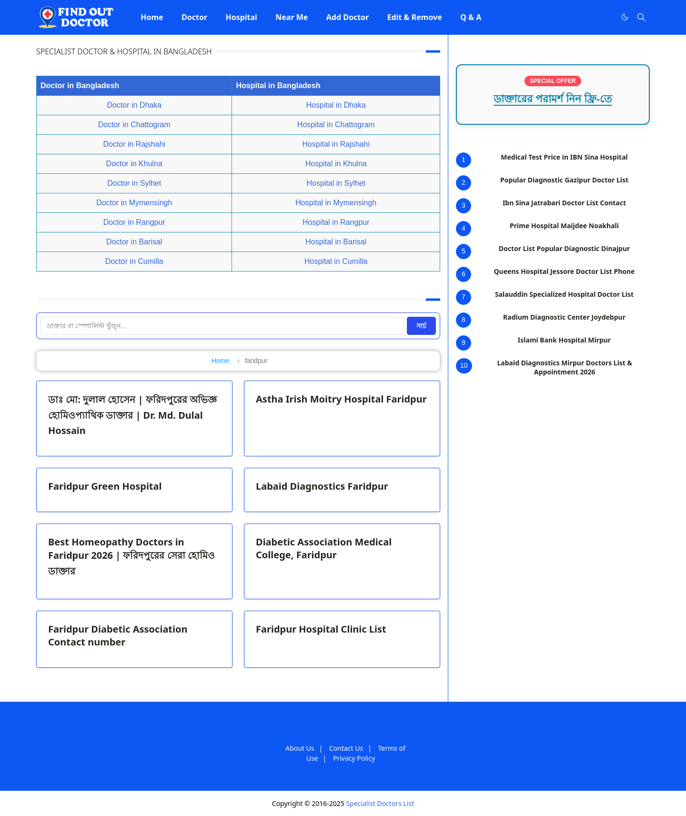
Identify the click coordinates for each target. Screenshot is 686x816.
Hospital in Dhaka (336, 105)
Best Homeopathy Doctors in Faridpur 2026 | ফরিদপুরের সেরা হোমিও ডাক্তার (131, 556)
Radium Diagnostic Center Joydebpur (564, 317)
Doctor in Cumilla (134, 261)
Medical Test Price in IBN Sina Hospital (564, 156)
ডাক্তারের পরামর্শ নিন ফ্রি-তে (553, 99)
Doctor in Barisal (134, 242)
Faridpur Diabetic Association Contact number (118, 635)
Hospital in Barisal (335, 242)
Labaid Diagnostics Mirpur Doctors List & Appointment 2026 (565, 367)
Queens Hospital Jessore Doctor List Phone (564, 271)
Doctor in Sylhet (134, 183)
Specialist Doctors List (380, 803)
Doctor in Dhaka (134, 105)
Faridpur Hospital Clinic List (321, 629)
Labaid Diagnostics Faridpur (322, 486)
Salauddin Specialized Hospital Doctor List (564, 294)
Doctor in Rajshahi (134, 144)
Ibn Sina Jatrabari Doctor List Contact (564, 202)
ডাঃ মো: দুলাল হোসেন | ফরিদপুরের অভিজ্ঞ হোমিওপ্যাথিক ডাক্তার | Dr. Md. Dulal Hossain (132, 415)
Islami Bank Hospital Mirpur (564, 339)
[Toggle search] (641, 17)
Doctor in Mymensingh (134, 203)
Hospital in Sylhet (335, 183)
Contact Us (346, 748)
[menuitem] (151, 17)
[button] (151, 17)
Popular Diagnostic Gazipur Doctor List (564, 179)
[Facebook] (605, 17)
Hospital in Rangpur (336, 222)
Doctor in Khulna (134, 164)
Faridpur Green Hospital (104, 486)
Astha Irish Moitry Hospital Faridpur (341, 399)
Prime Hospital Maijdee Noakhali (564, 225)
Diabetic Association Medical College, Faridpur (324, 548)
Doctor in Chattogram (134, 125)
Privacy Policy (354, 758)
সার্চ (421, 326)
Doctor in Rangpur (134, 222)
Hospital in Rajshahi (336, 144)
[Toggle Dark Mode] (625, 17)
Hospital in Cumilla (336, 261)
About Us (299, 748)
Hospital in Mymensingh (335, 203)
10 (464, 365)
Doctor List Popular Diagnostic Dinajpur (564, 248)
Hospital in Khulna (336, 164)
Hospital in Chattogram (336, 125)
